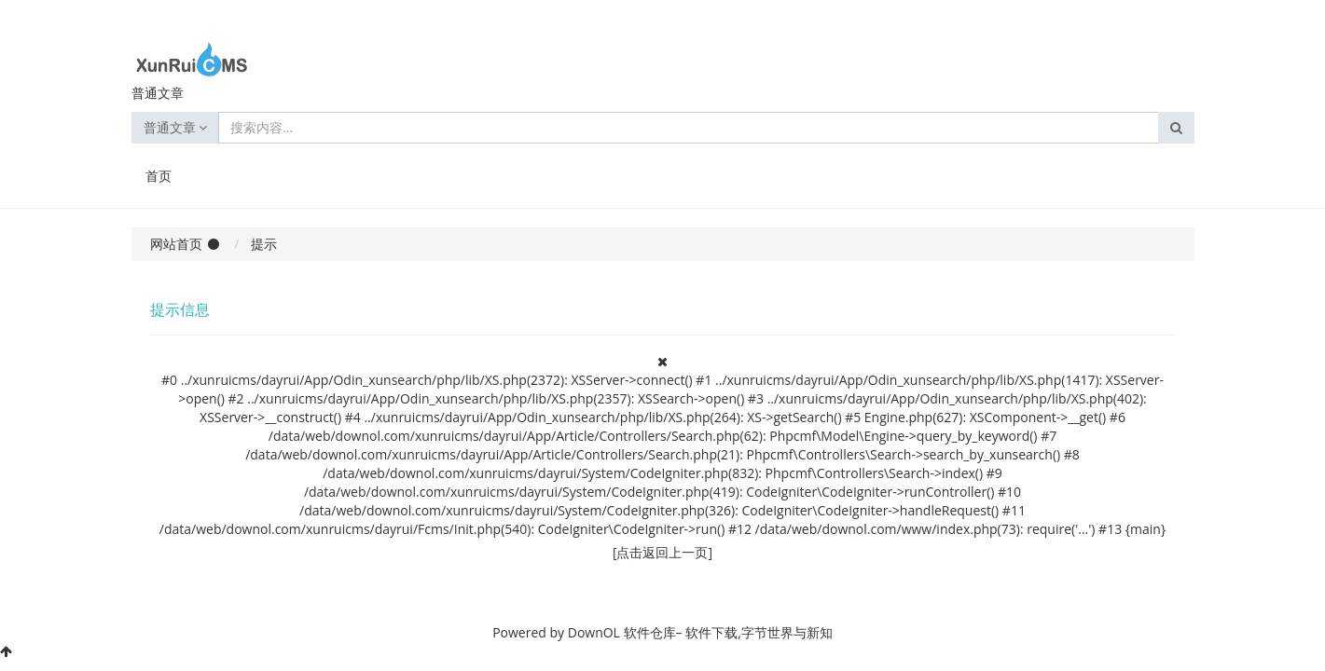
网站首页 (176, 244)
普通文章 (176, 127)
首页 (158, 176)
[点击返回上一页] (662, 552)
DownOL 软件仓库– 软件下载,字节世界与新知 (700, 632)
